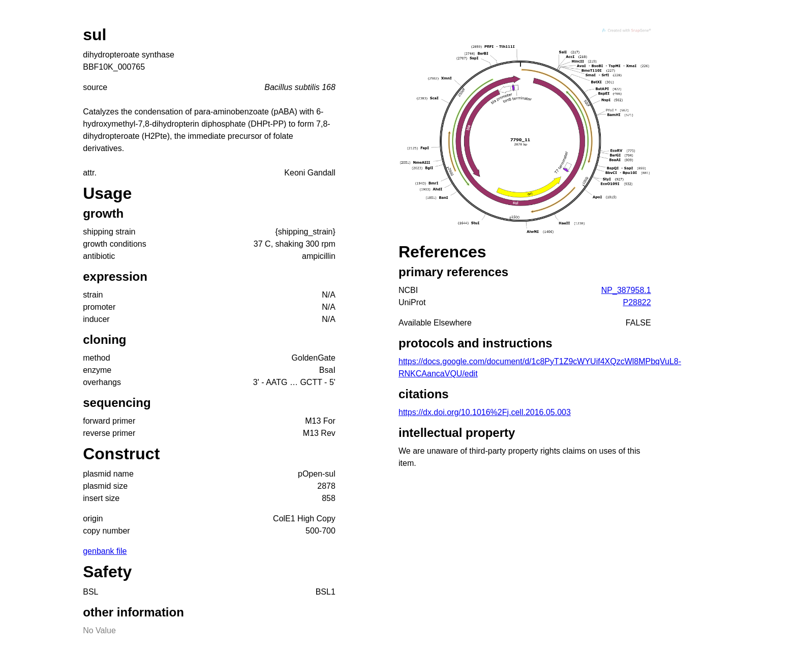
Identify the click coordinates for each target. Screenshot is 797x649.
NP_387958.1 (626, 290)
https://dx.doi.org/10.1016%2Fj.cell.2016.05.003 (484, 412)
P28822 (637, 302)
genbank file (105, 551)
